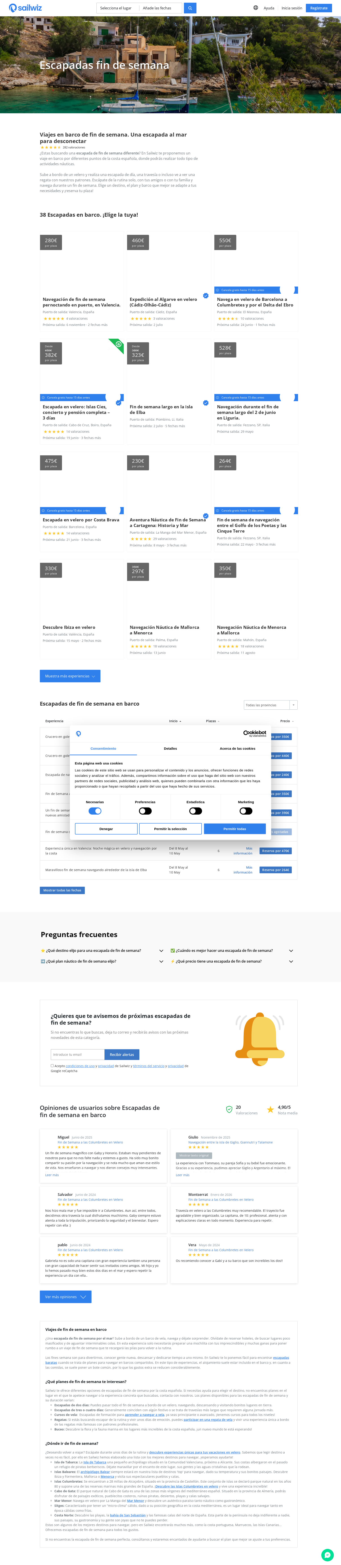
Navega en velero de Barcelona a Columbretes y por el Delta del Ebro (255, 302)
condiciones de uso (80, 1066)
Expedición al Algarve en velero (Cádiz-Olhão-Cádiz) (163, 302)
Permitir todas (235, 829)
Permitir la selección (170, 829)
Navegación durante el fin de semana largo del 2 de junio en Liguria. (248, 412)
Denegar (106, 829)
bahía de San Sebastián (128, 1515)
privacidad (106, 1066)
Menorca (107, 1476)
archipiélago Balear (95, 1471)
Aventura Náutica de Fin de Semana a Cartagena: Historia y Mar (168, 522)
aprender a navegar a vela (144, 1415)
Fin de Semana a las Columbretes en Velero (90, 1142)
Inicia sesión (292, 8)
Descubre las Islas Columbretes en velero (187, 1486)
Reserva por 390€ (275, 813)
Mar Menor (135, 1501)
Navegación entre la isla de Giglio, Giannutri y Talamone (230, 1142)
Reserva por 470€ (275, 851)
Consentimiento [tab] (103, 748)
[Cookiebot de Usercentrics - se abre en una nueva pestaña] (246, 733)
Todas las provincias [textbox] (261, 705)
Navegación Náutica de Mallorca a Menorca (164, 630)
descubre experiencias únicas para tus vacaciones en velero (194, 1452)
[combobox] (271, 705)
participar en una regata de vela (208, 1419)
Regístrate (319, 8)
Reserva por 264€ (275, 870)
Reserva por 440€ (275, 756)
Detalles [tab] (170, 748)
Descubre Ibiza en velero (69, 627)
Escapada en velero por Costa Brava (81, 520)
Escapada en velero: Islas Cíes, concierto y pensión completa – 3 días (76, 412)
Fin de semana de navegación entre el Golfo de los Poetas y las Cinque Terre (252, 525)
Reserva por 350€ (275, 736)
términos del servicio (148, 1066)
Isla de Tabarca (94, 1462)
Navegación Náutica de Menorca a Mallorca (251, 630)
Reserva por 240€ (275, 775)
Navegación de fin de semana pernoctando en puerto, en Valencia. (81, 302)
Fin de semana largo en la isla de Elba (161, 409)
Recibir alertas (122, 1054)
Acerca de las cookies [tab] (238, 748)
